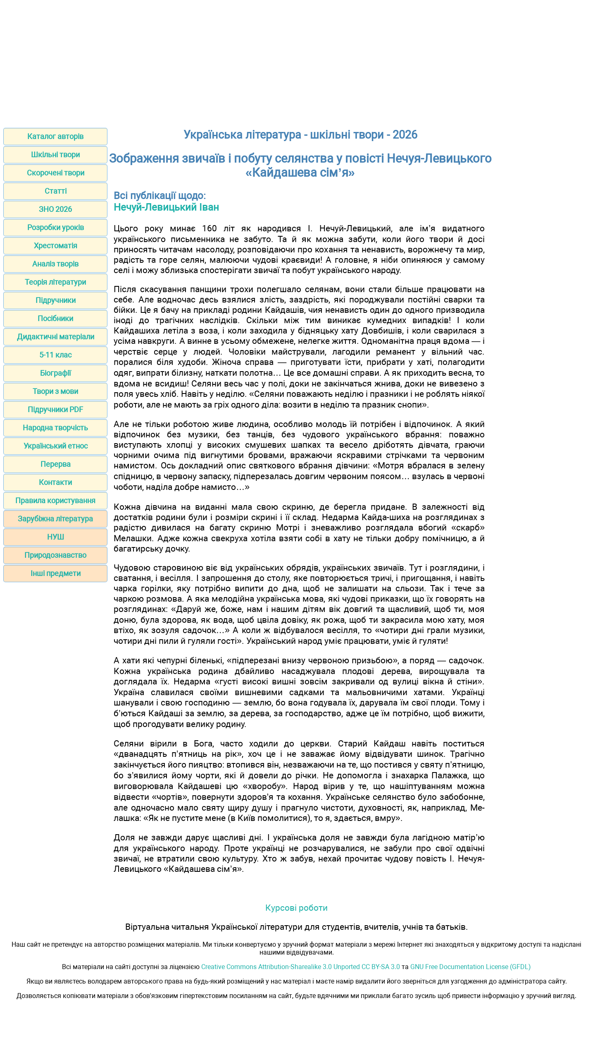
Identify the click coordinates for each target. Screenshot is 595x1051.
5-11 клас (55, 354)
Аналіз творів (55, 263)
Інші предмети (56, 573)
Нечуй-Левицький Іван (166, 207)
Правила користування (55, 500)
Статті (56, 191)
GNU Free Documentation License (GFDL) (470, 967)
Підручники (56, 300)
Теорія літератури (55, 282)
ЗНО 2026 (55, 209)
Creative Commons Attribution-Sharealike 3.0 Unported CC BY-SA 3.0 (300, 967)
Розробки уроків (55, 227)
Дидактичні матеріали (55, 336)
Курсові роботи (296, 907)
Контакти (55, 482)
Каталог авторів (55, 136)
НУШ (55, 537)
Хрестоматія (55, 245)
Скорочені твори (55, 172)
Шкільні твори (55, 154)
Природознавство (55, 555)
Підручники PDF (55, 409)
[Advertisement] (297, 61)
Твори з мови (55, 391)
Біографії (55, 373)
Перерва (55, 464)
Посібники (55, 318)
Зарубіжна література (55, 518)
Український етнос (56, 446)
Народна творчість (55, 427)
